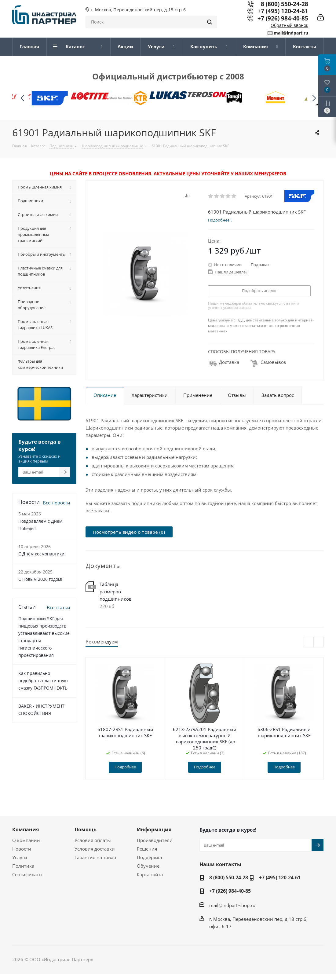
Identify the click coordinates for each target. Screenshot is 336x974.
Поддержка (149, 857)
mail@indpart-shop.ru (232, 905)
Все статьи (58, 607)
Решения (147, 849)
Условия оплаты (93, 840)
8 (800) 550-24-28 (228, 877)
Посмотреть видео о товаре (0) (129, 532)
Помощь (86, 829)
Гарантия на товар (95, 857)
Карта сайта (150, 874)
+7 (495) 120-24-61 (282, 11)
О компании (26, 840)
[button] (314, 98)
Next (319, 642)
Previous (309, 642)
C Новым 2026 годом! (40, 579)
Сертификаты (27, 874)
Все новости (56, 503)
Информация (154, 829)
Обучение (148, 866)
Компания (25, 829)
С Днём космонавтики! (42, 554)
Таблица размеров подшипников (116, 591)
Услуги (19, 857)
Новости (21, 849)
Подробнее (125, 767)
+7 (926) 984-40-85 (282, 18)
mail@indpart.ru (291, 33)
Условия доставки (95, 849)
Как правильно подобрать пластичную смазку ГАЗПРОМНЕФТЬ (43, 680)
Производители (155, 840)
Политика (23, 866)
